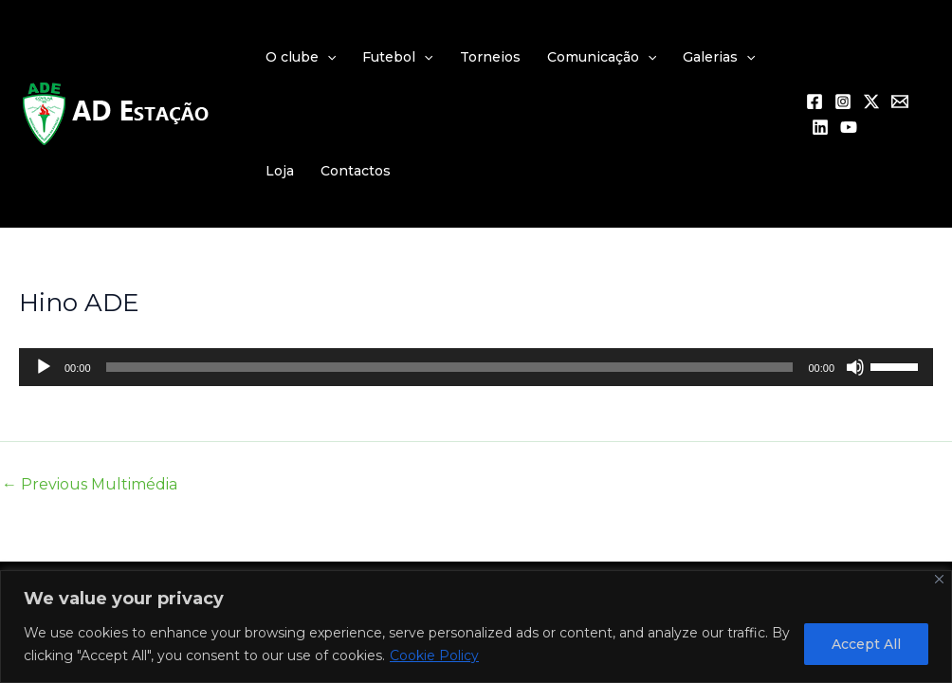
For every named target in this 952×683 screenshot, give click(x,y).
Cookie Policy (434, 655)
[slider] (450, 367)
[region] (476, 626)
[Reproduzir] (43, 367)
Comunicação (601, 57)
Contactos (355, 170)
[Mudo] (855, 367)
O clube (300, 57)
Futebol (397, 57)
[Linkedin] (820, 127)
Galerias (719, 57)
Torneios (490, 56)
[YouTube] (848, 127)
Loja (279, 170)
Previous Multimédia (89, 484)
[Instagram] (842, 101)
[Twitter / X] (871, 101)
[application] (327, 57)
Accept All (866, 644)
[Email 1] (899, 101)
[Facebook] (814, 101)
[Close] (939, 579)
